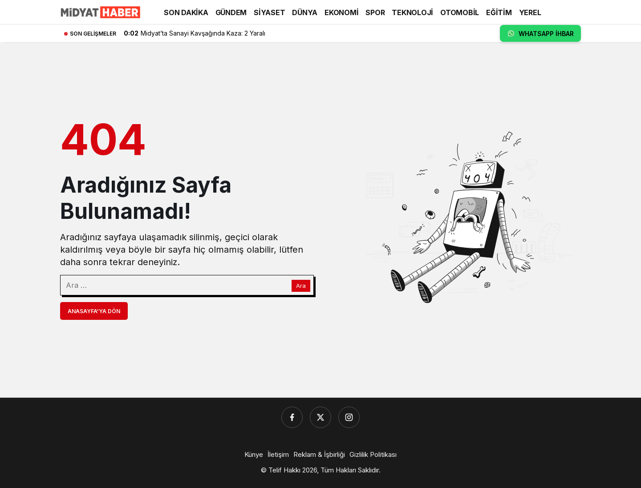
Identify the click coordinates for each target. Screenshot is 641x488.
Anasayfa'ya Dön (94, 311)
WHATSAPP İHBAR (540, 33)
